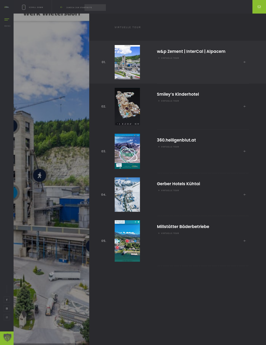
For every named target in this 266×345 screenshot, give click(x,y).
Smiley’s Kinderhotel (178, 94)
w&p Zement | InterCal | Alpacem (191, 51)
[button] (7, 337)
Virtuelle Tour (170, 58)
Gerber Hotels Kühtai (178, 184)
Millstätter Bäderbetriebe (183, 226)
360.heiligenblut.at (176, 140)
